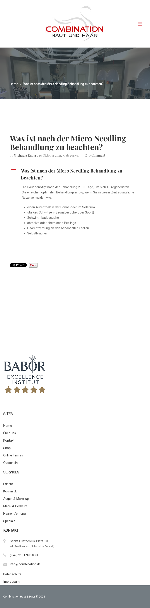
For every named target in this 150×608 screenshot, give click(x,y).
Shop (7, 448)
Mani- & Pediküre (15, 506)
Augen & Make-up (16, 499)
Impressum (11, 582)
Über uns (9, 433)
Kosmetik (10, 491)
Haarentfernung (14, 514)
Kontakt (8, 440)
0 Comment (97, 155)
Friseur (8, 484)
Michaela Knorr (25, 155)
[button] (75, 174)
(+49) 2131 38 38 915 (25, 555)
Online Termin (13, 455)
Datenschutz (12, 574)
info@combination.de (25, 564)
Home (7, 426)
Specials (9, 521)
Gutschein (10, 463)
